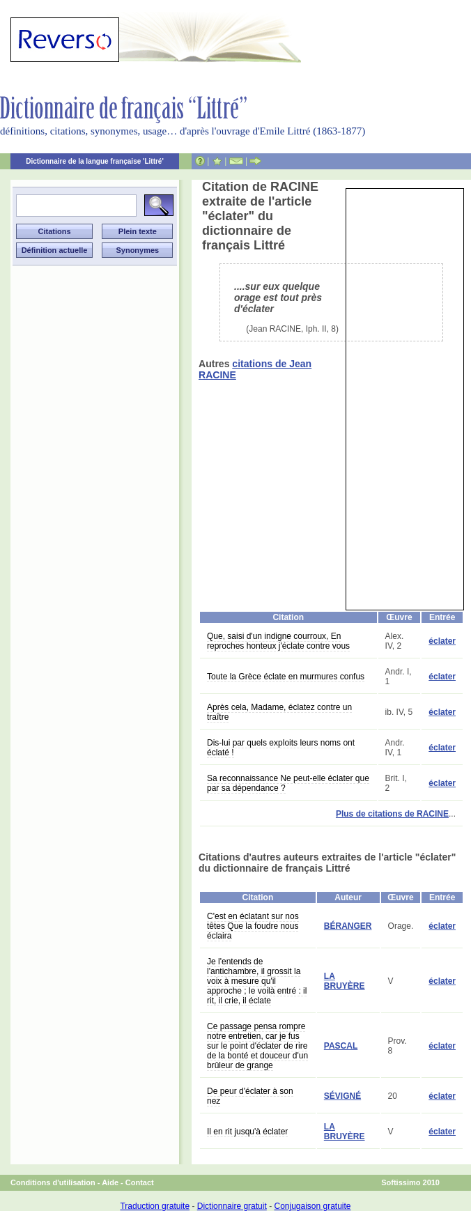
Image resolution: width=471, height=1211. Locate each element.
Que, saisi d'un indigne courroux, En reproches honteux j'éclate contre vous (278, 641)
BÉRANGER (348, 926)
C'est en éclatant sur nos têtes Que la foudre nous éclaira (253, 926)
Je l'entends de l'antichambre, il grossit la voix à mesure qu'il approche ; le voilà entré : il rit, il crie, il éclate (257, 981)
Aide (110, 1182)
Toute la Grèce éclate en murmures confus (285, 676)
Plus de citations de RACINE (392, 814)
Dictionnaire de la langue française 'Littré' (95, 161)
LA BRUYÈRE (344, 981)
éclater (442, 641)
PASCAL (340, 1046)
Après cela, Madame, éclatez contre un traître (279, 712)
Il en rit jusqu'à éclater (247, 1131)
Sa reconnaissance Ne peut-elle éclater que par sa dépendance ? (288, 783)
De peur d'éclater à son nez (250, 1096)
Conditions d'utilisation (52, 1182)
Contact (139, 1182)
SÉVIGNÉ (342, 1096)
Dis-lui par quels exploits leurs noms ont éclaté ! (281, 747)
